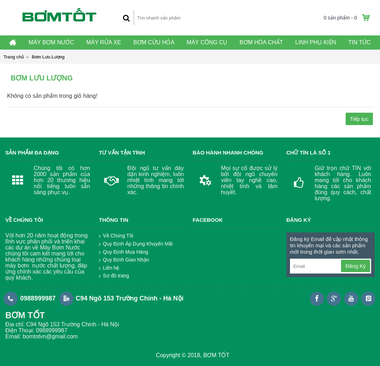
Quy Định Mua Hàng (123, 252)
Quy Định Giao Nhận (124, 260)
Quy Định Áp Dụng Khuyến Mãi (136, 244)
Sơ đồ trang (114, 276)
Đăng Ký (355, 266)
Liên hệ (109, 268)
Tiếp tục (359, 119)
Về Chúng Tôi (116, 236)
